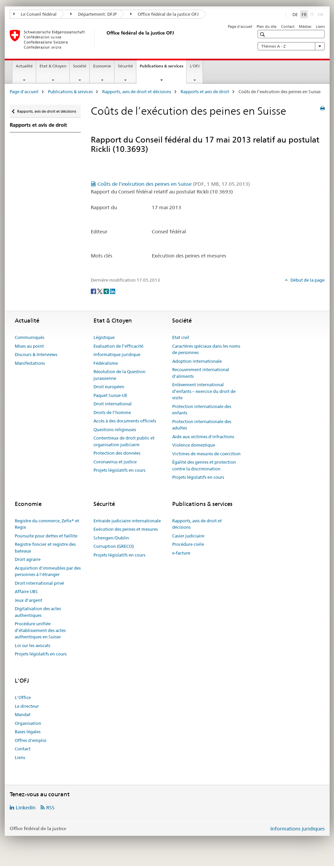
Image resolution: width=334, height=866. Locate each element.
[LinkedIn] (112, 291)
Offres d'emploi (31, 740)
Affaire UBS (26, 591)
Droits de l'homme (112, 412)
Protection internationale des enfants (201, 410)
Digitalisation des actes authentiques (38, 612)
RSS (50, 807)
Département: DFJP (93, 14)
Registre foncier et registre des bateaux (45, 547)
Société (79, 65)
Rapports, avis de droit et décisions (136, 91)
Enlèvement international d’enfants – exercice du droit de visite (204, 391)
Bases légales (28, 731)
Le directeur (27, 706)
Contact (287, 26)
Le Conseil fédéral (35, 14)
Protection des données (116, 453)
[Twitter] (100, 291)
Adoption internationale (197, 361)
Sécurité (125, 65)
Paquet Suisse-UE (110, 395)
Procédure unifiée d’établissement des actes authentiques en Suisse (40, 630)
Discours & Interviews (36, 354)
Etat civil (180, 337)
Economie (102, 65)
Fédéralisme (105, 363)
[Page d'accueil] (105, 39)
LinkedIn (26, 807)
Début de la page (307, 280)
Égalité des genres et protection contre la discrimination (204, 465)
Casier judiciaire (188, 535)
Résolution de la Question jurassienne (119, 375)
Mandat (22, 714)
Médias (305, 26)
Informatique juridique (116, 354)
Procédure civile (188, 544)
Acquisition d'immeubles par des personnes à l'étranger (48, 571)
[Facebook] (94, 291)
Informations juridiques (297, 828)
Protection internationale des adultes (201, 425)
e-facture (181, 553)
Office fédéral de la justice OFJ (164, 14)
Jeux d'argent (28, 600)
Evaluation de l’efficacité (118, 346)
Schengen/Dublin (111, 537)
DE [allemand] (295, 14)
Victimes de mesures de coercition (206, 453)
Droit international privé (39, 583)
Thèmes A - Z (291, 46)
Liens (320, 26)
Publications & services (163, 68)
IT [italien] (312, 14)
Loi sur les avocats (32, 645)
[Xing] (107, 291)
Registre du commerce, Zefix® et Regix (47, 524)
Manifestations (30, 363)
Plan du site (266, 26)
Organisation (28, 723)
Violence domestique (193, 445)
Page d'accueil (240, 26)
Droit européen (108, 386)
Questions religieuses (114, 429)
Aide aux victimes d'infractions (203, 436)
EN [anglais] (321, 14)
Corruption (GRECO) (113, 546)
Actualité (24, 65)
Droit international (112, 403)
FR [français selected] (304, 14)
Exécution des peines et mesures (125, 529)
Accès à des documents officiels (124, 420)
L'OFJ (195, 65)
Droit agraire (28, 559)
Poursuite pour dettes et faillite (46, 535)
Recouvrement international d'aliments (200, 373)
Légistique (104, 337)
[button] (263, 34)
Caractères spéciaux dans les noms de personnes (206, 349)
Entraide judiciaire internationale (127, 520)
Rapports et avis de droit (205, 91)
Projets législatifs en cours (119, 470)
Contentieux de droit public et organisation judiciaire (123, 441)
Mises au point (29, 346)
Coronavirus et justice (115, 461)
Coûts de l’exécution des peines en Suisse (173, 184)
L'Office (23, 697)
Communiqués (29, 337)
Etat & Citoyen (53, 65)
